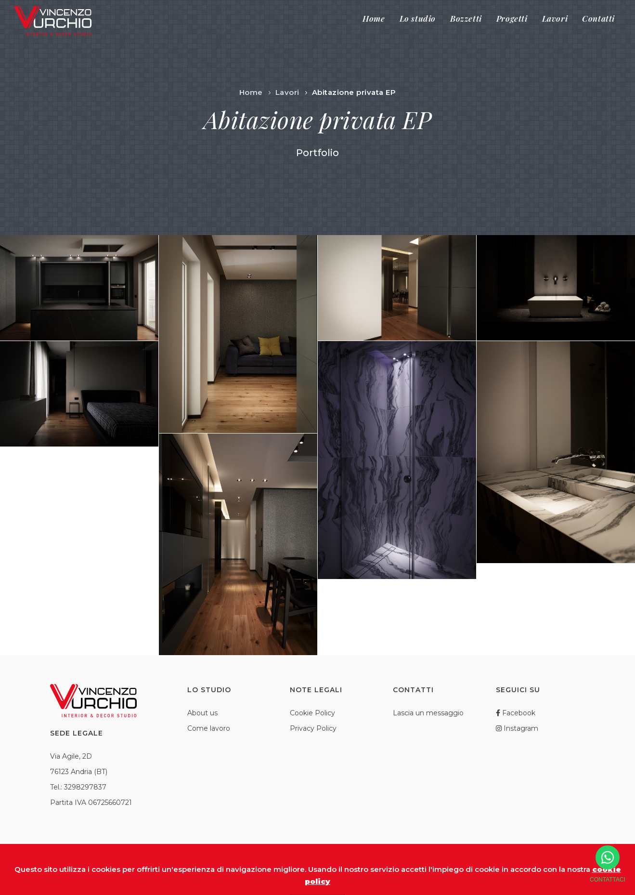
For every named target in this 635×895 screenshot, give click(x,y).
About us (202, 713)
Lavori (555, 18)
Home (374, 18)
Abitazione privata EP (354, 92)
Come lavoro (208, 728)
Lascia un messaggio (428, 713)
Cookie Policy (312, 713)
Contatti (598, 18)
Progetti (512, 18)
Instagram (517, 728)
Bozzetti (466, 18)
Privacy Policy (313, 728)
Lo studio (418, 18)
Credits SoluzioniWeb (390, 873)
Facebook (515, 713)
